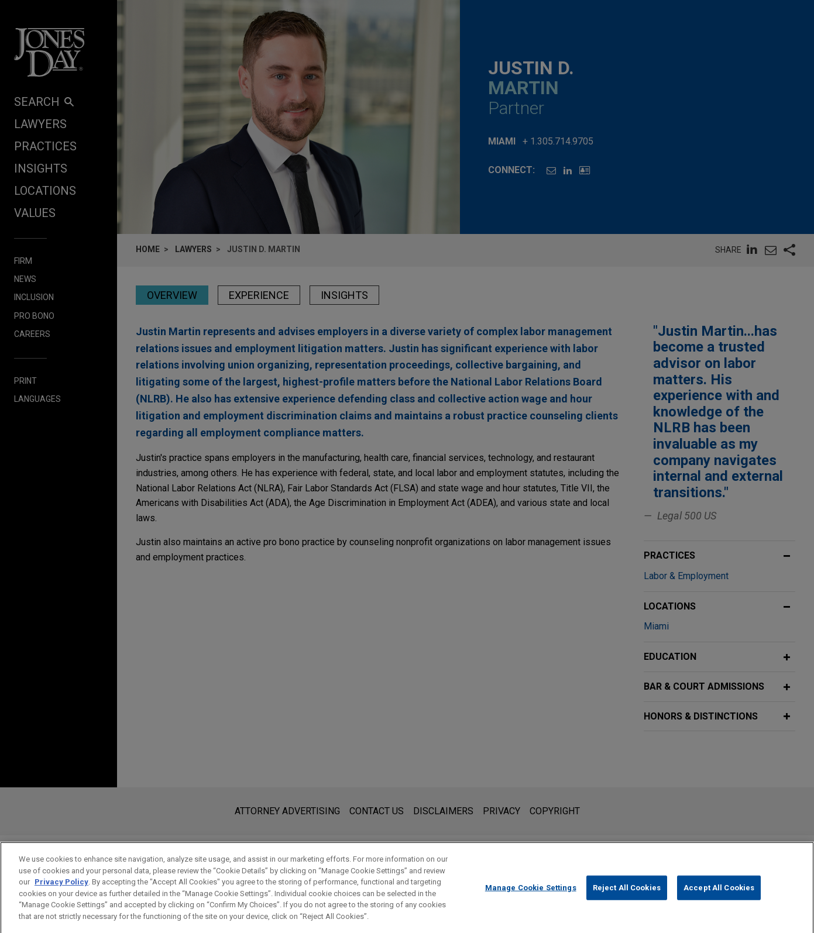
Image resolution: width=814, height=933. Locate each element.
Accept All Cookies (719, 898)
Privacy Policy (61, 893)
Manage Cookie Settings (530, 898)
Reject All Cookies (627, 898)
